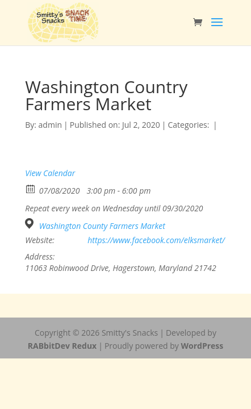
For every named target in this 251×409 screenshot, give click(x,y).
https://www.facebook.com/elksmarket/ (156, 240)
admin (50, 124)
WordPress (202, 345)
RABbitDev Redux (62, 345)
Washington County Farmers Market (102, 226)
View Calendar (50, 173)
